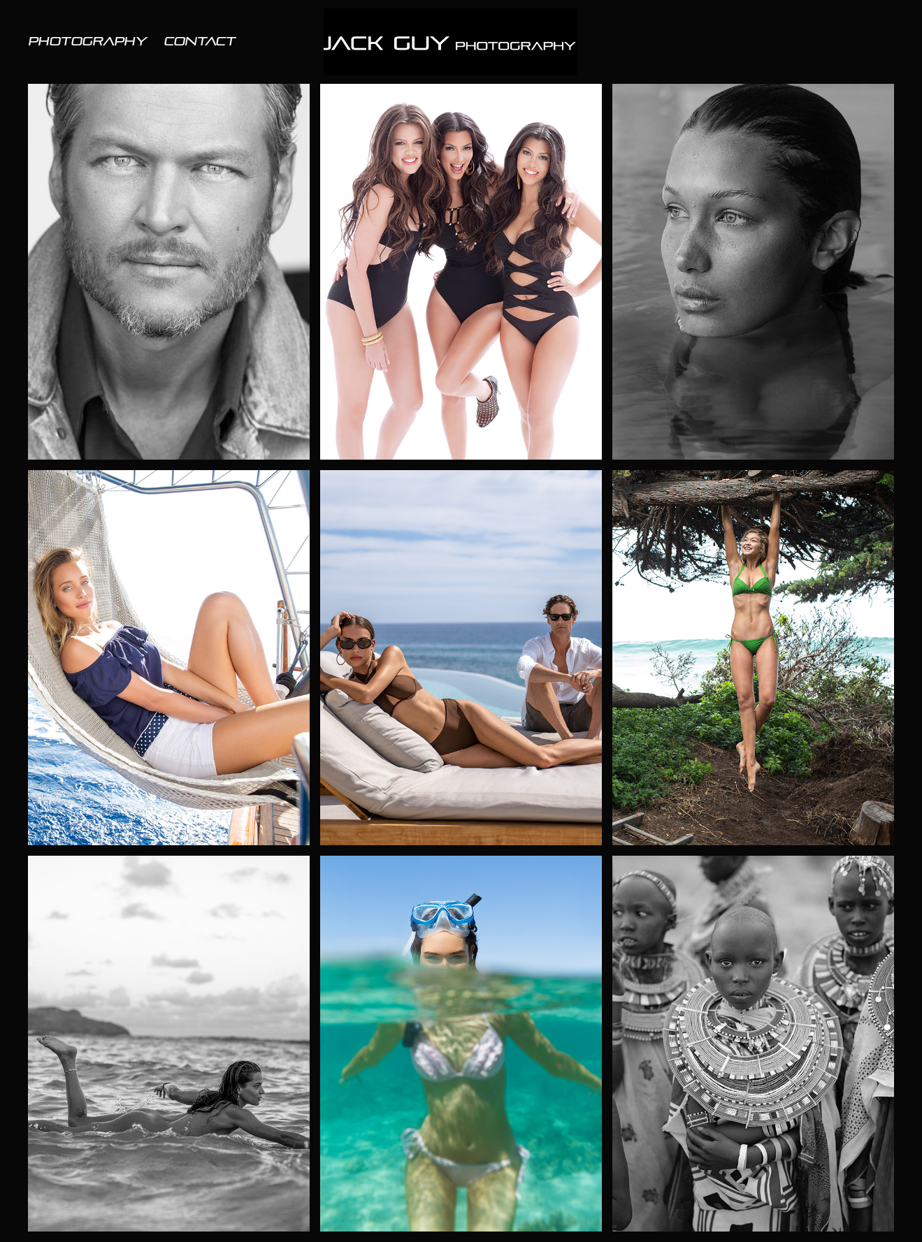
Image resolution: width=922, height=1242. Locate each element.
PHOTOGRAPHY (87, 41)
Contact (200, 41)
